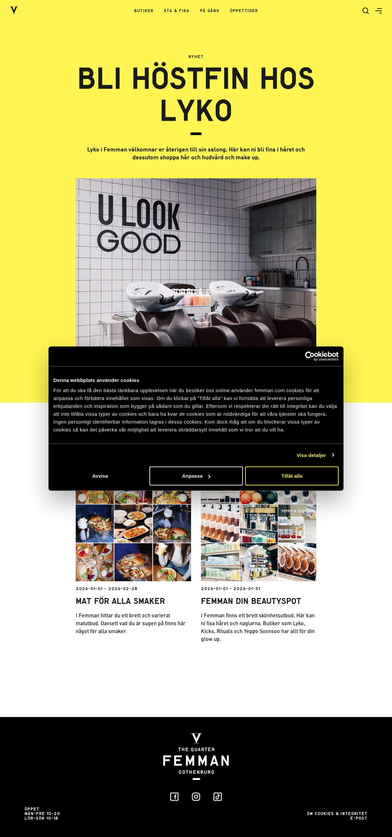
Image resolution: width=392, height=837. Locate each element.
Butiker (143, 10)
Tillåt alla (292, 476)
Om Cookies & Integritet (337, 813)
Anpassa (196, 476)
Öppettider (244, 10)
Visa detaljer (311, 455)
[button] (376, 11)
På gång (209, 10)
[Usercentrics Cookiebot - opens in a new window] (310, 356)
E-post (358, 818)
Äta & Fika (176, 10)
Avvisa (100, 476)
